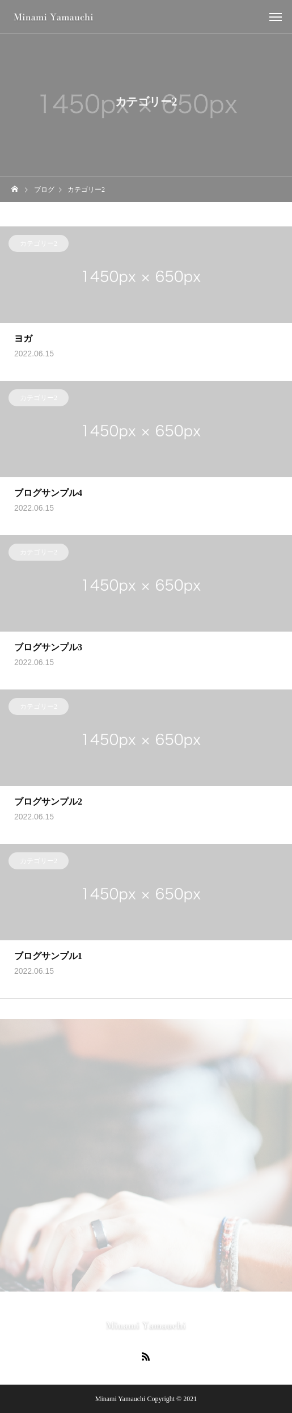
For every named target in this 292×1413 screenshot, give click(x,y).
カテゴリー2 (38, 246)
